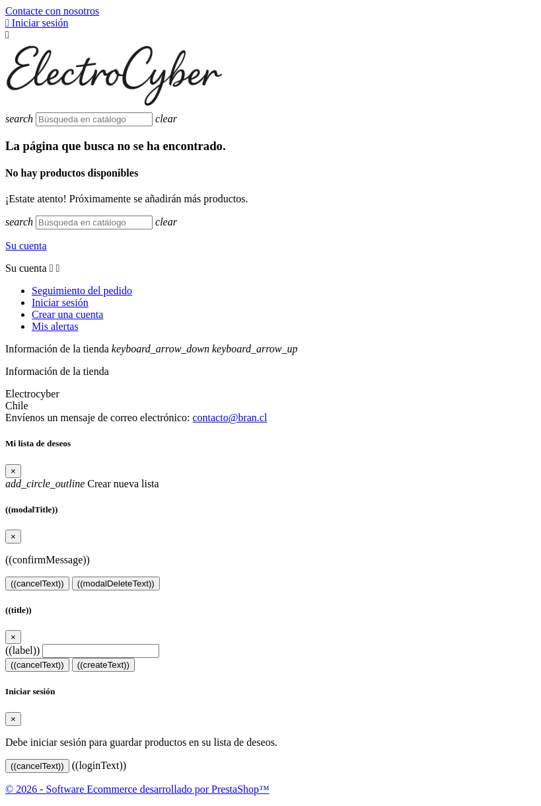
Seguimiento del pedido (82, 290)
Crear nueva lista (82, 483)
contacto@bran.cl (229, 417)
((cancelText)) (37, 583)
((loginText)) (99, 765)
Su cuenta (26, 245)
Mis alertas (55, 326)
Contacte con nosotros (52, 11)
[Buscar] (94, 119)
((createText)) (103, 665)
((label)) (22, 650)
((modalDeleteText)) (116, 583)
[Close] (13, 471)
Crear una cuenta (67, 314)
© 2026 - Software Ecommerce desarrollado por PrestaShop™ (137, 789)
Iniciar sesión (60, 302)
